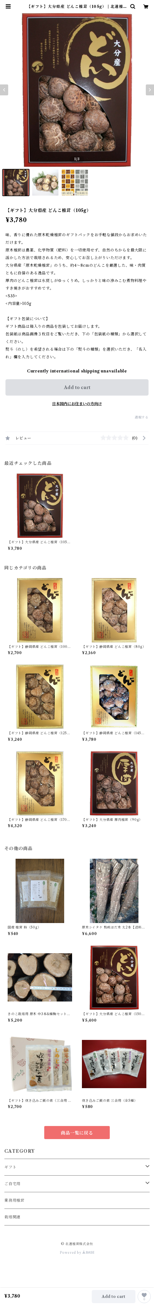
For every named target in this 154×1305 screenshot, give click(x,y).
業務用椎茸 (14, 1200)
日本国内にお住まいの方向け (77, 403)
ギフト (10, 1167)
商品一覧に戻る (77, 1133)
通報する (142, 417)
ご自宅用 (12, 1183)
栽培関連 (12, 1217)
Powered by (77, 1253)
